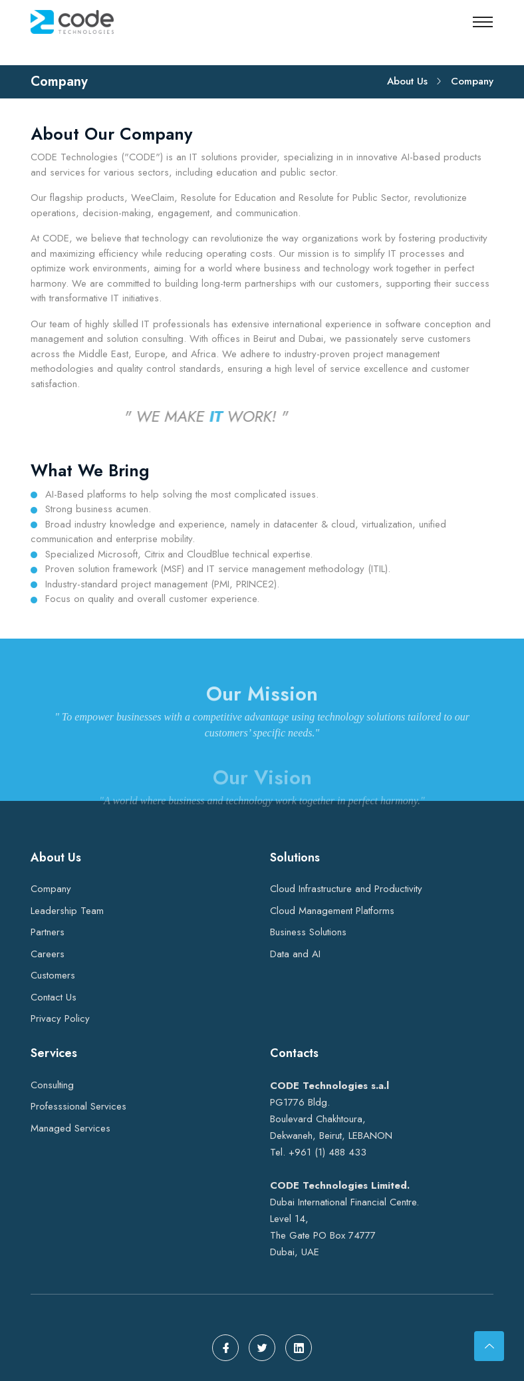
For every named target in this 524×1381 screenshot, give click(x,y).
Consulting (52, 1085)
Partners (48, 932)
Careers (48, 954)
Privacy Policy (60, 1018)
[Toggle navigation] (482, 22)
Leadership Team (67, 910)
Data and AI (295, 954)
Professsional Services (78, 1106)
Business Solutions (308, 932)
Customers (53, 975)
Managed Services (70, 1128)
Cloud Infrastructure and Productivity (346, 888)
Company (51, 888)
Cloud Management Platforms (332, 910)
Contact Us (53, 997)
